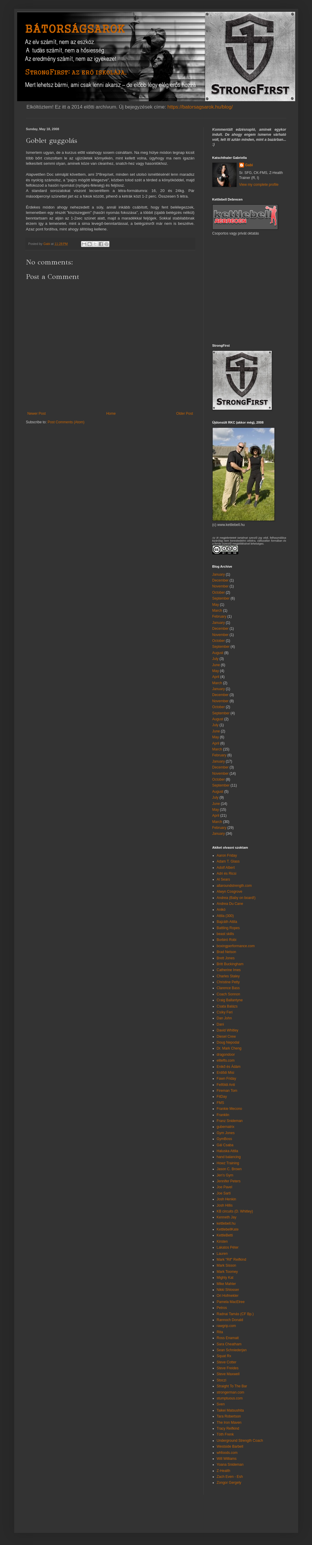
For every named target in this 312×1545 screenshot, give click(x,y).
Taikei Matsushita (230, 1410)
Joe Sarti (224, 1193)
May (215, 605)
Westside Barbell (230, 1446)
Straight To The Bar (232, 1386)
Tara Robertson (229, 1416)
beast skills (225, 934)
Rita (220, 1332)
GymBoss (224, 1139)
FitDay (222, 1096)
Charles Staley (228, 976)
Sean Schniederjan (232, 1350)
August (217, 653)
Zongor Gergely (229, 1483)
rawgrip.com (226, 1326)
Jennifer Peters (229, 1181)
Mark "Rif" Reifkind (231, 1259)
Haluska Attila (227, 1151)
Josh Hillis (225, 1205)
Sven (221, 1404)
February (219, 616)
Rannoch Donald (230, 1320)
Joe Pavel (224, 1187)
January (218, 574)
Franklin (223, 1115)
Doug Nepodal (228, 1042)
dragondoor (226, 1054)
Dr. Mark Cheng (229, 1048)
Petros (222, 1308)
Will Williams (227, 1459)
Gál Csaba (225, 1145)
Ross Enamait (228, 1338)
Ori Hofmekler (228, 1296)
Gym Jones (226, 1133)
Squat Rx (224, 1356)
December (220, 580)
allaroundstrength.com (234, 886)
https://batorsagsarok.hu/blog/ (200, 107)
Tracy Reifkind (228, 1428)
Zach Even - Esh (230, 1477)
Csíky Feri (225, 1012)
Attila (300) (225, 916)
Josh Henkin (226, 1199)
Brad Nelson (226, 952)
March (217, 610)
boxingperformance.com (236, 946)
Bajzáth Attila (227, 922)
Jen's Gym (225, 1175)
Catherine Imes (229, 970)
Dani (220, 1024)
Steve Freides (228, 1368)
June (216, 665)
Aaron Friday (227, 855)
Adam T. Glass (228, 861)
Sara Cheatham (229, 1344)
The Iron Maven (229, 1422)
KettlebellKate (228, 1229)
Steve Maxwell (228, 1374)
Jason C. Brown (229, 1169)
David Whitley (227, 1030)
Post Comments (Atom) (66, 422)
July (215, 659)
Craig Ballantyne (230, 1000)
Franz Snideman (230, 1121)
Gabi (249, 165)
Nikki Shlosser (228, 1290)
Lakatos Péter (228, 1247)
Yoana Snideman (230, 1464)
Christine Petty (228, 982)
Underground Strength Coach (240, 1441)
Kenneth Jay (227, 1217)
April (215, 677)
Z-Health (223, 1471)
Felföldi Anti (226, 1085)
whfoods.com (227, 1453)
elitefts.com (226, 1060)
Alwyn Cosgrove (230, 891)
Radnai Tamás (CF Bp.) (235, 1314)
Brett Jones (226, 958)
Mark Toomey (227, 1272)
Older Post (184, 413)
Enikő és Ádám (229, 1067)
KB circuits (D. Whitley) (235, 1211)
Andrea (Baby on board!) (236, 898)
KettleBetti (225, 1235)
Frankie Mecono (229, 1109)
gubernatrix (226, 1127)
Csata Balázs (227, 1006)
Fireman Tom (227, 1091)
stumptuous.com (230, 1398)
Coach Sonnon (228, 994)
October (218, 592)
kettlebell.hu (226, 1223)
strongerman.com (230, 1392)
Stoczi (222, 1380)
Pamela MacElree (231, 1302)
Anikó (221, 910)
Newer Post (37, 413)
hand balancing (229, 1157)
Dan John (224, 1018)
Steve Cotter (227, 1362)
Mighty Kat (225, 1278)
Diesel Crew (226, 1036)
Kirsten (222, 1241)
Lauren (222, 1254)
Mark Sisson (226, 1265)
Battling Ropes (228, 928)
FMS (220, 1103)
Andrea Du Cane (230, 904)
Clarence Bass (228, 988)
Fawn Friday (226, 1078)
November (220, 586)
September (221, 598)
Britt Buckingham (230, 964)
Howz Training (228, 1163)
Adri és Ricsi (227, 873)
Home (111, 413)
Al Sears (223, 879)
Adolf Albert (226, 868)
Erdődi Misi (225, 1073)
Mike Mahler (226, 1284)
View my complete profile (259, 185)
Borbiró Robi (227, 940)
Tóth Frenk (225, 1434)
